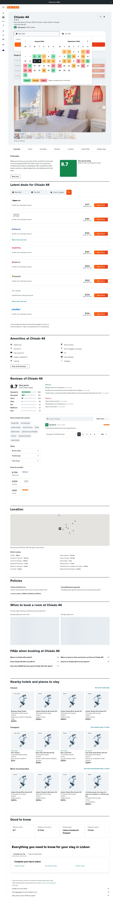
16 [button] (53, 61)
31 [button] (25, 75)
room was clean (25, 423)
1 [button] (48, 52)
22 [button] (48, 66)
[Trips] (3, 45)
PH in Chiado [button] (15, 753)
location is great (16, 427)
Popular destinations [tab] (35, 854)
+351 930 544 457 (20, 24)
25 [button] (30, 70)
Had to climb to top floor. (56, 401)
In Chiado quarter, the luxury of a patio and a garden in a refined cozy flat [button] (97, 794)
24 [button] (25, 70)
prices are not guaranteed (49, 883)
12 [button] (34, 61)
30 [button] (53, 70)
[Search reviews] (71, 418)
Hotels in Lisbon (80, 866)
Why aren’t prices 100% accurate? (60, 895)
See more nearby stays (102, 688)
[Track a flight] (3, 35)
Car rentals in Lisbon (51, 866)
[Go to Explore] (3, 31)
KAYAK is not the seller (60, 888)
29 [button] (48, 70)
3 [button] (25, 56)
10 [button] (25, 61)
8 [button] (48, 56)
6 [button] (39, 56)
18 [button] (30, 66)
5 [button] (34, 56)
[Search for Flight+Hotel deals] (3, 25)
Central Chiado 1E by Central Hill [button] (95, 711)
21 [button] (44, 66)
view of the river (27, 427)
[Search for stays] (3, 17)
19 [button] (34, 66)
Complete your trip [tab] (19, 854)
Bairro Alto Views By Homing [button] (45, 753)
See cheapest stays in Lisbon (100, 727)
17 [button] (25, 66)
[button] (111, 2)
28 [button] (44, 70)
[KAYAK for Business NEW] (3, 39)
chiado (37, 427)
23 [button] (53, 66)
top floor (13, 436)
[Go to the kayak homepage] (13, 7)
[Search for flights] (3, 13)
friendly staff (14, 423)
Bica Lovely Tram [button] (66, 753)
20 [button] (39, 66)
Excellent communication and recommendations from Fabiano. (67, 390)
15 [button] (48, 61)
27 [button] (39, 70)
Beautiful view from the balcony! (58, 387)
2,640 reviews (30, 27)
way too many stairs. (55, 407)
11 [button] (30, 61)
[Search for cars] (3, 21)
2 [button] (53, 52)
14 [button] (44, 61)
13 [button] (39, 61)
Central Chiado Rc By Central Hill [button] (46, 711)
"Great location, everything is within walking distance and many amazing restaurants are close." (77, 393)
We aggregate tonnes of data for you (60, 892)
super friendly (15, 440)
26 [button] (34, 70)
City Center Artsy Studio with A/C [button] (96, 753)
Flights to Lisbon (19, 866)
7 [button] (59, 56)
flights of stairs (15, 432)
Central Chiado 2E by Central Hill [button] (71, 711)
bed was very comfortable (29, 432)
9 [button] (53, 56)
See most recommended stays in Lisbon (96, 768)
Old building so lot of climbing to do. (59, 404)
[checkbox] (20, 474)
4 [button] (78, 52)
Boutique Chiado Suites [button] (18, 711)
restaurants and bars (24, 436)
